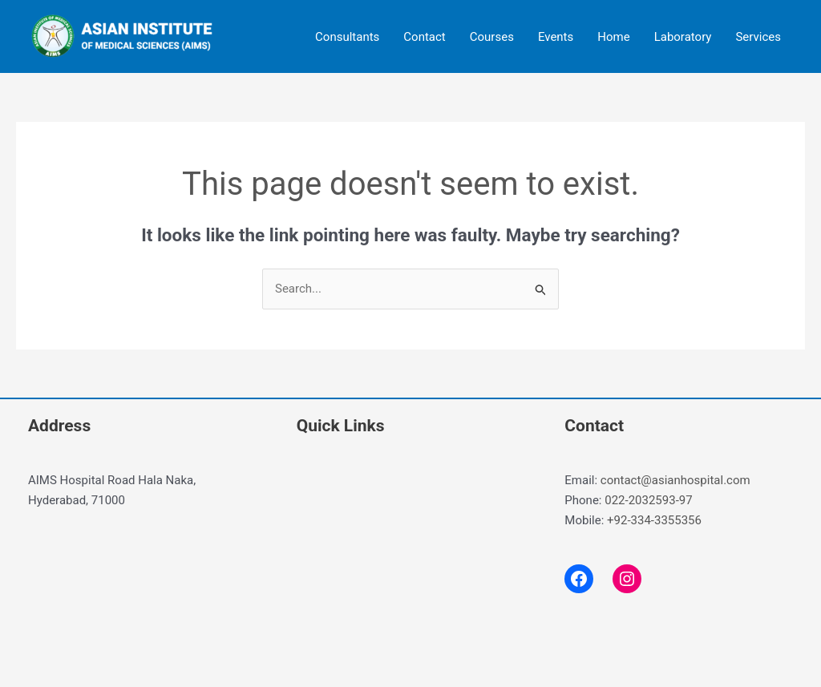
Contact (424, 37)
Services (758, 37)
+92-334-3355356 (654, 520)
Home (613, 37)
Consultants (347, 37)
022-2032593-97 (648, 500)
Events (555, 37)
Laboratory (683, 37)
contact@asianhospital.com (675, 480)
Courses (492, 37)
